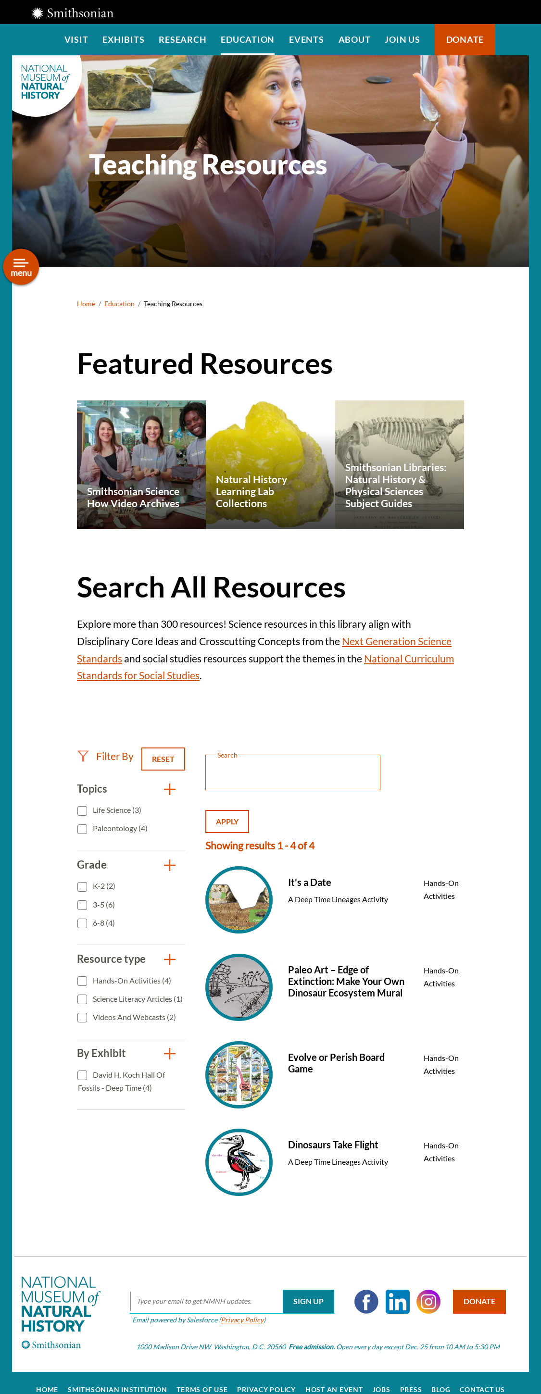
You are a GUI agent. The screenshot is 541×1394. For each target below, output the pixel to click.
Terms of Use (201, 1375)
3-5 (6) (103, 904)
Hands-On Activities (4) (131, 980)
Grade (92, 864)
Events (306, 39)
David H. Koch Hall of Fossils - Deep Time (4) (121, 1081)
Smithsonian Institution (117, 1375)
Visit (76, 39)
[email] (224, 1288)
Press (411, 1375)
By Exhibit (101, 1052)
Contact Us (482, 1375)
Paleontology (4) (119, 828)
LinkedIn (389, 1288)
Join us (402, 39)
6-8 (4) (103, 922)
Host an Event (334, 1375)
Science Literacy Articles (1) (137, 998)
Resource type (111, 958)
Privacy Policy (234, 1306)
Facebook (358, 1288)
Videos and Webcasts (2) (133, 1016)
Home (86, 303)
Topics (92, 788)
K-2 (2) (103, 885)
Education (248, 39)
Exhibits (123, 39)
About (355, 39)
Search (512, 39)
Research (182, 39)
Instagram (420, 1288)
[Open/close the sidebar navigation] (21, 267)
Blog (440, 1375)
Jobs (381, 1375)
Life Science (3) (116, 809)
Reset (163, 758)
